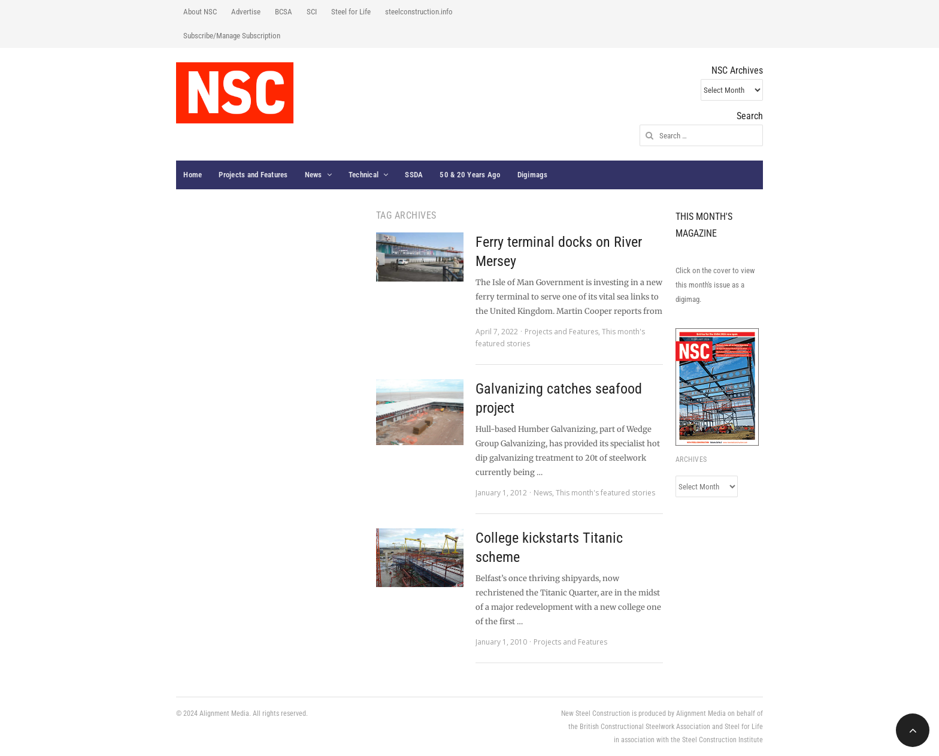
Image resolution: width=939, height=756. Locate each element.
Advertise (246, 11)
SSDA (414, 174)
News (313, 174)
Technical (363, 174)
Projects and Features (253, 174)
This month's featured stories (605, 493)
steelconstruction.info (419, 11)
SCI (312, 11)
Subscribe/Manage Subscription (231, 35)
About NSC (200, 11)
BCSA (283, 11)
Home (192, 174)
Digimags (532, 174)
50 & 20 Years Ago (470, 174)
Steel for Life (351, 11)
